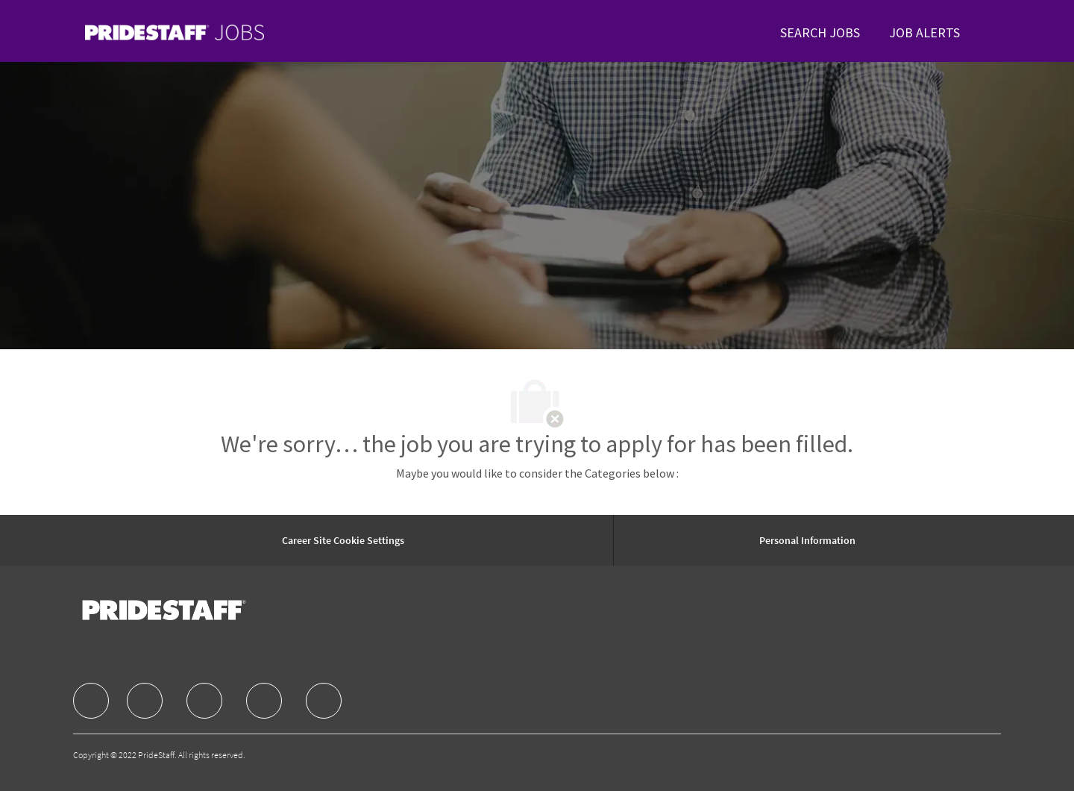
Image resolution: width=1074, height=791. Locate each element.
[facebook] (91, 701)
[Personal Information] (807, 540)
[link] (174, 32)
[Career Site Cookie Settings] (343, 540)
